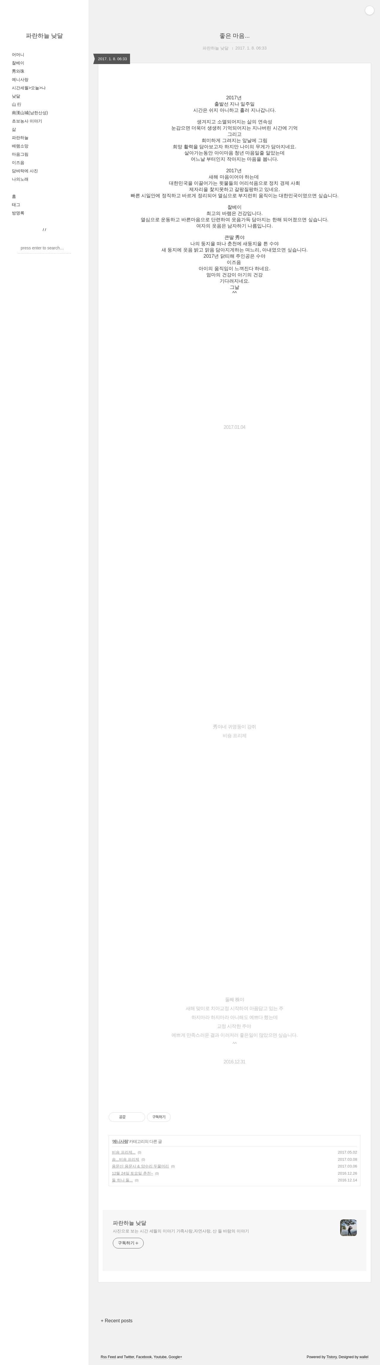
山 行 (16, 104)
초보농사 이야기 (27, 121)
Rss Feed (108, 1357)
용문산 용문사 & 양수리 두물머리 (140, 1166)
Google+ (175, 1357)
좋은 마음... (234, 35)
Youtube (160, 1357)
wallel (364, 1357)
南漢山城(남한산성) (30, 112)
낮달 (16, 96)
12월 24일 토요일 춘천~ (132, 1173)
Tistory (331, 1357)
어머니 (18, 54)
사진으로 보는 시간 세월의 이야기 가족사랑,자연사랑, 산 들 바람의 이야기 (181, 1231)
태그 (16, 204)
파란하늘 (20, 137)
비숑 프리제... (123, 1152)
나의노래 (20, 179)
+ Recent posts (116, 1320)
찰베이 (18, 62)
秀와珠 (18, 71)
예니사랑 (20, 79)
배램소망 (20, 146)
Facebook (144, 1357)
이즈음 (18, 162)
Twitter (129, 1357)
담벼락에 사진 (25, 170)
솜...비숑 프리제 (125, 1159)
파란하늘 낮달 (44, 35)
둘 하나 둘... (122, 1180)
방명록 (18, 213)
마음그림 (20, 154)
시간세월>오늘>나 (29, 87)
